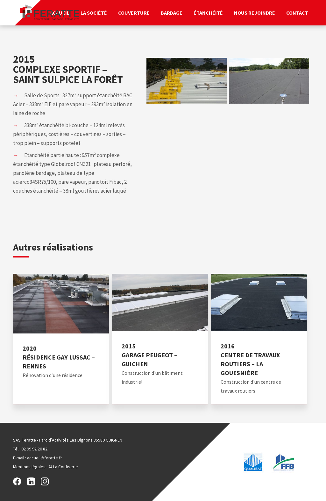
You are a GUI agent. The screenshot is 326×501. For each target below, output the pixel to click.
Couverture (134, 13)
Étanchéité (208, 13)
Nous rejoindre (254, 13)
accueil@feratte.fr (44, 458)
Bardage (171, 13)
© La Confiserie (63, 467)
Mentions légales (29, 467)
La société (94, 13)
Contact (297, 13)
